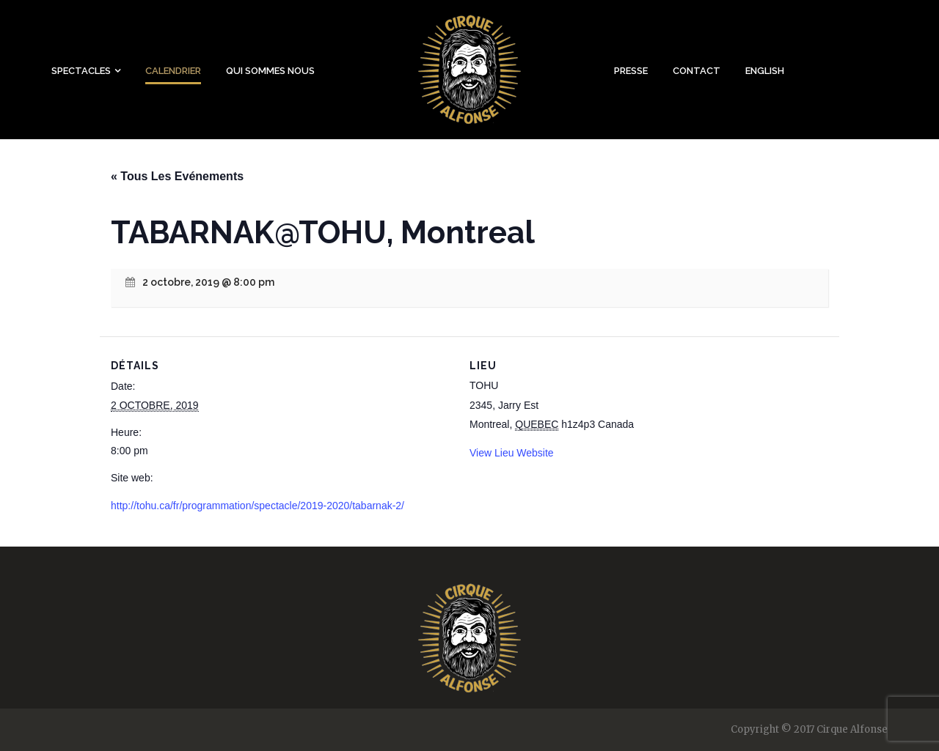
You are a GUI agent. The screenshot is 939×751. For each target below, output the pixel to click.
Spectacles (81, 70)
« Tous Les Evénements (177, 176)
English (764, 70)
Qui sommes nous (270, 70)
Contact (696, 70)
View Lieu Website (512, 453)
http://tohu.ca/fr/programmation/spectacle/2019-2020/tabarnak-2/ (257, 505)
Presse (631, 70)
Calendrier (173, 70)
